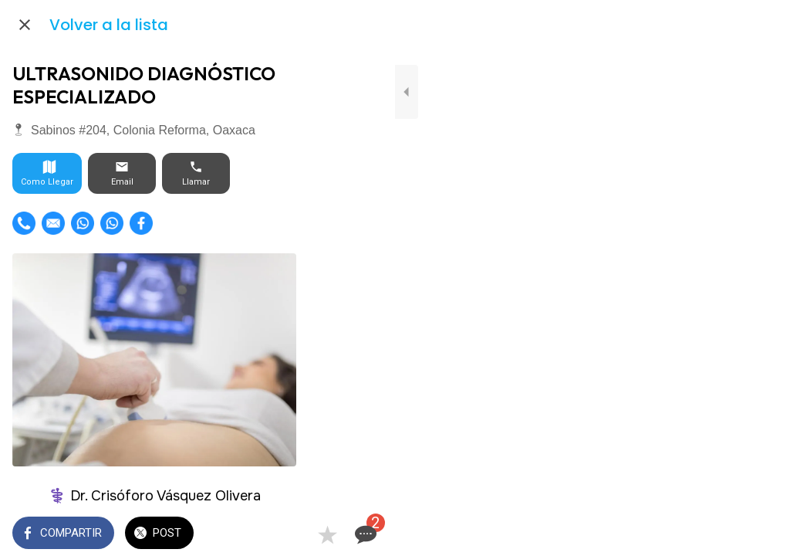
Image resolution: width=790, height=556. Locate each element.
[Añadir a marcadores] (722, 534)
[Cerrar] (24, 24)
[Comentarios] (759, 534)
